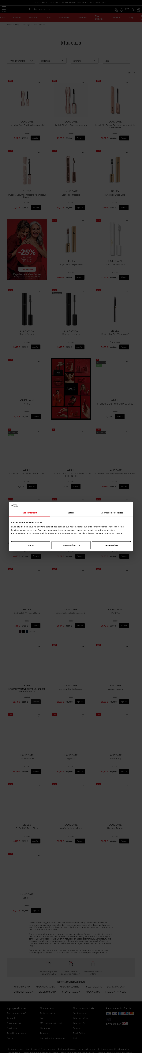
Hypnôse (71, 755)
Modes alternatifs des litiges (21, 1048)
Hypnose (71, 544)
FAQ (42, 1009)
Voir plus (32, 629)
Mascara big (93, 983)
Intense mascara (71, 983)
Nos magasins (14, 1014)
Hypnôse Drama (115, 823)
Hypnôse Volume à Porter (71, 823)
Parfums (33, 17)
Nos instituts (99, 17)
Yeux (35, 33)
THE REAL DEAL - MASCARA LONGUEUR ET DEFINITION (71, 477)
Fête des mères (80, 1009)
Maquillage (64, 17)
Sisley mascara (93, 978)
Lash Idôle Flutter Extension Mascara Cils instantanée (115, 133)
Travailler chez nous (16, 1025)
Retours (44, 1025)
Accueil (10, 33)
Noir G (27, 406)
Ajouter (35, 142)
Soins (48, 17)
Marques (82, 17)
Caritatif (11, 1009)
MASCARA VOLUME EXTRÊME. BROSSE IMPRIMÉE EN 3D (26, 688)
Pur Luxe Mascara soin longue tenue (115, 544)
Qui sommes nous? (16, 1004)
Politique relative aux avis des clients (114, 1044)
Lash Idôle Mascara (71, 200)
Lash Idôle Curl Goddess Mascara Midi (27, 132)
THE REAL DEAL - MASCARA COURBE (115, 406)
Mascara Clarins (69, 978)
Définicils (27, 891)
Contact (11, 1030)
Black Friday (79, 1025)
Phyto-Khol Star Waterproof (115, 338)
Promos (17, 17)
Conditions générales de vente (40, 1041)
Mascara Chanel (45, 978)
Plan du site (14, 1044)
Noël (75, 1030)
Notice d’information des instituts (77, 1044)
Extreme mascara (23, 983)
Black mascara (47, 983)
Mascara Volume (27, 338)
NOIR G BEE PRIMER (115, 268)
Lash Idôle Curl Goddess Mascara (71, 132)
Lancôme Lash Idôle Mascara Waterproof (115, 476)
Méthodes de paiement (51, 1014)
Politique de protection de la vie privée (76, 1041)
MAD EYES (115, 612)
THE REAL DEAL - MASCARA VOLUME (27, 476)
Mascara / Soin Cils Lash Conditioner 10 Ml (27, 545)
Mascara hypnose (115, 983)
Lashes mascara (116, 978)
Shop (17, 33)
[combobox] (42, 9)
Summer (77, 1019)
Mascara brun (22, 978)
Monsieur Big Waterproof (71, 687)
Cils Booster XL (27, 755)
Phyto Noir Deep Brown (71, 268)
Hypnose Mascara (114, 687)
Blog (130, 17)
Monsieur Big (115, 755)
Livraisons (45, 1019)
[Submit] (30, 9)
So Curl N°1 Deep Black (27, 823)
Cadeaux (116, 17)
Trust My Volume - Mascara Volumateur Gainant (27, 201)
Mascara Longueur (71, 338)
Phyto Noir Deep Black (115, 200)
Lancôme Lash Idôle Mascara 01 (71, 612)
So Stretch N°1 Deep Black (27, 612)
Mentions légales (15, 1041)
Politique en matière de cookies (113, 1041)
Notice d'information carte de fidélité (40, 1044)
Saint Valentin (79, 1004)
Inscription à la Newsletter (52, 1030)
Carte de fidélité (47, 1004)
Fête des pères (80, 1014)
